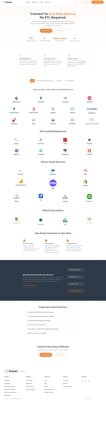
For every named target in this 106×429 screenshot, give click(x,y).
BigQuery (16, 155)
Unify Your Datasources (10, 393)
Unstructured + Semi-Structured (45, 81)
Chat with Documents (9, 390)
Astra (33, 124)
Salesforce (53, 175)
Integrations (7, 396)
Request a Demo (59, 355)
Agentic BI (7, 381)
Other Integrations (69, 81)
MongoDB (41, 102)
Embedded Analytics (9, 387)
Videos (46, 387)
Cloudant (53, 124)
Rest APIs (20, 175)
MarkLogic (14, 124)
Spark (85, 175)
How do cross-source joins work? (37, 325)
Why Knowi (34, 2)
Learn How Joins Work (29, 286)
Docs (45, 381)
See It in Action (60, 31)
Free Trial (50, 393)
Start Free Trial (46, 31)
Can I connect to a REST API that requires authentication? (43, 329)
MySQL (16, 144)
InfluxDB (72, 113)
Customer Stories (67, 387)
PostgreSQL (65, 155)
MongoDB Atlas (14, 113)
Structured (59, 81)
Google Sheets (16, 223)
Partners (65, 384)
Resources (49, 2)
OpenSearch (91, 113)
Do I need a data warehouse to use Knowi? (39, 321)
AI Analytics (7, 384)
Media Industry (30, 387)
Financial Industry (30, 390)
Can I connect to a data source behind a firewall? (41, 317)
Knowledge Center (49, 390)
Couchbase (89, 102)
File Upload (89, 223)
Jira (41, 200)
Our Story (65, 381)
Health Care (29, 384)
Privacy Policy (88, 399)
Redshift (89, 144)
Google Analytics (20, 185)
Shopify (85, 186)
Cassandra (65, 102)
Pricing (42, 2)
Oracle (65, 144)
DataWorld (72, 124)
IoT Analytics (29, 381)
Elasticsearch (16, 102)
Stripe (53, 189)
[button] (76, 2)
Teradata (89, 155)
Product (27, 2)
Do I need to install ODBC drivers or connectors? (41, 313)
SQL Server (41, 144)
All (32, 81)
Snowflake (41, 155)
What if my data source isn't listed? (37, 333)
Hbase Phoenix (33, 113)
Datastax (53, 113)
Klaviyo (17, 202)
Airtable (65, 202)
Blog (45, 384)
